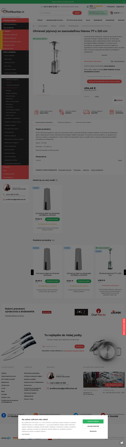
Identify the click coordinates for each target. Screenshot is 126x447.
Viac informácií (26, 434)
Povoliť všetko (93, 421)
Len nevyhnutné (93, 426)
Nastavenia (93, 431)
